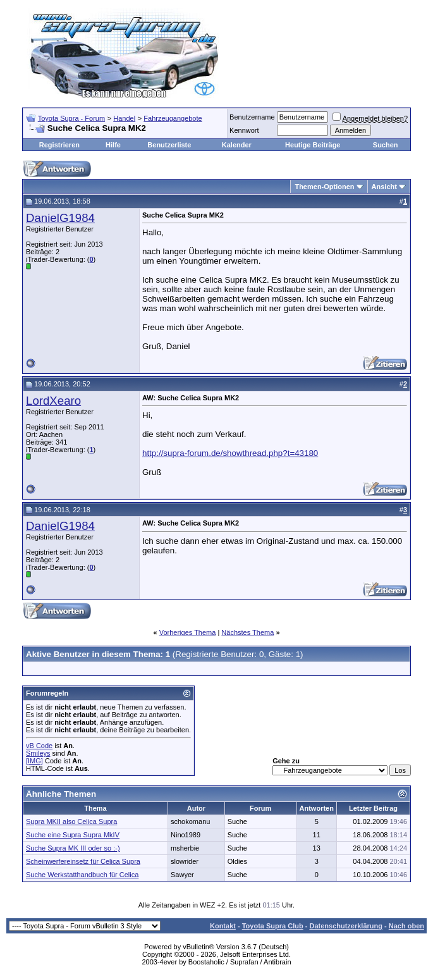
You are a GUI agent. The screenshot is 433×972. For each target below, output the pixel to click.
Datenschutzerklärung (345, 926)
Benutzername (252, 117)
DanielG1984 (60, 218)
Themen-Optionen (324, 186)
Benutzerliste (169, 145)
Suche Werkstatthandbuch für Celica (82, 874)
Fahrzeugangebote (172, 118)
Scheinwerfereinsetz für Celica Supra (83, 861)
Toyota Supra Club (272, 926)
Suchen (385, 145)
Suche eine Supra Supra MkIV (72, 835)
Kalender (237, 145)
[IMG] (34, 761)
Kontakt (223, 926)
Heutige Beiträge (312, 145)
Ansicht (384, 186)
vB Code (39, 745)
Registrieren (59, 145)
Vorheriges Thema (187, 632)
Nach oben (406, 926)
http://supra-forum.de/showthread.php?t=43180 (230, 453)
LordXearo (53, 400)
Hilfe (113, 145)
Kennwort (244, 130)
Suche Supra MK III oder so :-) (73, 848)
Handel (124, 118)
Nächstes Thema (247, 632)
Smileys (38, 753)
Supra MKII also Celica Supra (71, 821)
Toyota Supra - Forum (71, 118)
